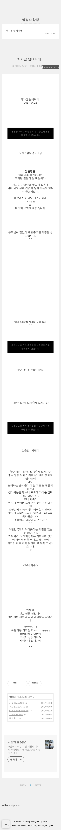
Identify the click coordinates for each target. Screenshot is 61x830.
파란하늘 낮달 (16, 742)
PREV (22, 785)
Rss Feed (12, 825)
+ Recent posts (11, 805)
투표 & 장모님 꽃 (17, 707)
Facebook (32, 825)
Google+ (49, 825)
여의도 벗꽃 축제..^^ (18, 710)
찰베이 (13, 697)
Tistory (27, 821)
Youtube (40, 825)
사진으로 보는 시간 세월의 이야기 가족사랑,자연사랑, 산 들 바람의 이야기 (24, 749)
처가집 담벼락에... (15, 30)
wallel (44, 821)
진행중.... (13, 718)
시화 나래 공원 (16, 714)
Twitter (24, 825)
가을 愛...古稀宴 (16, 703)
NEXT (37, 785)
